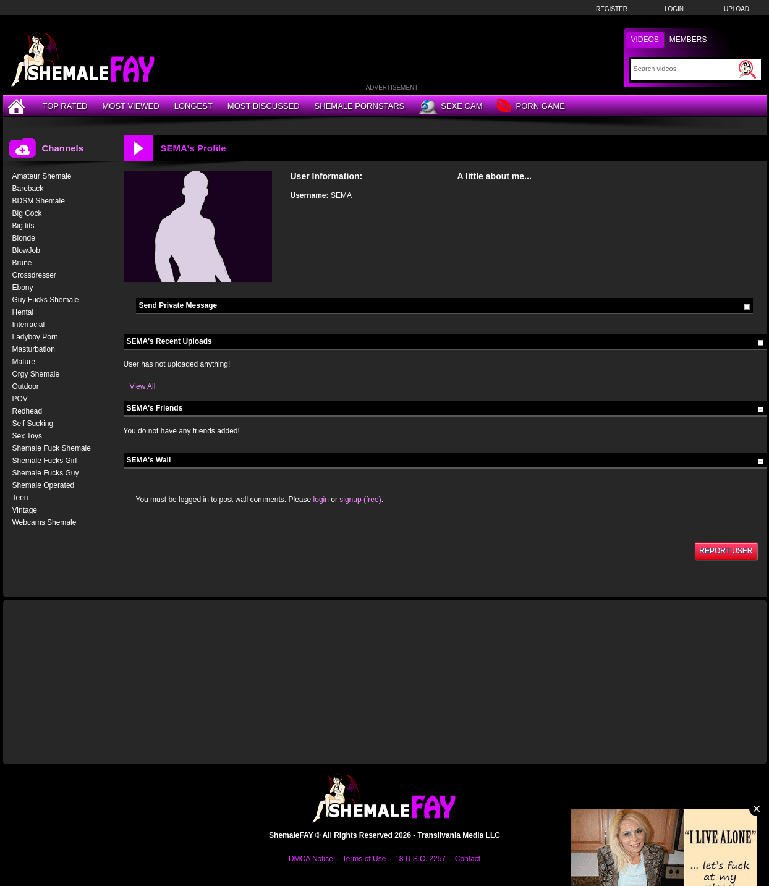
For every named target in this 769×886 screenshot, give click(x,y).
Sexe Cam (450, 107)
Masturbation (33, 349)
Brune (22, 262)
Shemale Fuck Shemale (51, 448)
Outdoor (25, 386)
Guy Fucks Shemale (45, 300)
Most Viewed (130, 106)
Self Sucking (33, 423)
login (321, 499)
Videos (645, 39)
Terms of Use (364, 858)
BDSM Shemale (38, 201)
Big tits (23, 225)
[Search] (685, 68)
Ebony (22, 287)
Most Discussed (263, 106)
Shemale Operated (43, 485)
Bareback (28, 188)
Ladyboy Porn (35, 337)
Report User (725, 551)
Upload (736, 9)
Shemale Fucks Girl (44, 460)
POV (20, 398)
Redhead (27, 411)
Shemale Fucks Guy (45, 473)
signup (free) (360, 499)
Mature (23, 361)
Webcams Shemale (44, 522)
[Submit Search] (747, 69)
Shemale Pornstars (360, 106)
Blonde (23, 238)
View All (143, 386)
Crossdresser (34, 275)
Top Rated (65, 106)
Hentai (23, 312)
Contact (467, 858)
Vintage (24, 510)
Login (674, 9)
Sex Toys (27, 436)
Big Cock (27, 213)
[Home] (18, 106)
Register (611, 9)
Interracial (28, 324)
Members (688, 39)
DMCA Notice (311, 858)
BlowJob (26, 250)
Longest (193, 106)
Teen (20, 497)
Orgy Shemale (36, 374)
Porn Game (530, 106)
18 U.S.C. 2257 (420, 858)
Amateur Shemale (42, 176)
